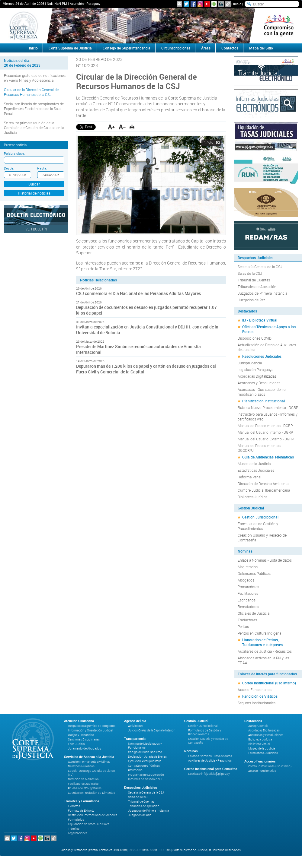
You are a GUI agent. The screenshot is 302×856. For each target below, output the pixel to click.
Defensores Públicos (254, 573)
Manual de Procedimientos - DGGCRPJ (260, 448)
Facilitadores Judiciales (83, 784)
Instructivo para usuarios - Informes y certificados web (267, 416)
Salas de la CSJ (250, 273)
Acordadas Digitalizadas (257, 376)
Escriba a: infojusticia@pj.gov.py (209, 774)
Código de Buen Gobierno (145, 752)
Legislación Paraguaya (255, 369)
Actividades (135, 726)
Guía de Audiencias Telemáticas (268, 457)
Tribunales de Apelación (257, 286)
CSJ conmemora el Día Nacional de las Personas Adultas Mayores (138, 293)
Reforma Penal (249, 476)
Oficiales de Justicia (253, 613)
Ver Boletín (36, 229)
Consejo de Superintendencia (126, 48)
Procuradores (248, 586)
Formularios (76, 820)
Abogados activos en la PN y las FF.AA (263, 660)
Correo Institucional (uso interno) (269, 682)
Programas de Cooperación (146, 775)
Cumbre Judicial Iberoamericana (264, 490)
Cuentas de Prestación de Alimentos (91, 793)
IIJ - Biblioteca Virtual (259, 320)
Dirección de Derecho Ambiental (263, 483)
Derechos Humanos (81, 766)
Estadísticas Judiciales (256, 470)
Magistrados (248, 566)
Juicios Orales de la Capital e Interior (151, 730)
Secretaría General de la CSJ (260, 266)
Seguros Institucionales (256, 702)
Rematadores (248, 606)
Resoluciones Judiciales (261, 356)
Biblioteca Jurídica (252, 496)
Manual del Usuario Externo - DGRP (266, 438)
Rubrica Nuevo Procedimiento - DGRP (268, 407)
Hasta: (42, 168)
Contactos (229, 48)
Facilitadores (248, 593)
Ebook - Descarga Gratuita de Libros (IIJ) (91, 773)
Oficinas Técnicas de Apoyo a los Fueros (269, 329)
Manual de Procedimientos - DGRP (265, 425)
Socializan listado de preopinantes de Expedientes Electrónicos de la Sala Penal (34, 108)
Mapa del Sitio (261, 48)
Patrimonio (135, 770)
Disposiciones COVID (254, 338)
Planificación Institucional (263, 400)
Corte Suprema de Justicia (70, 48)
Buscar (34, 184)
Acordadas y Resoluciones (259, 382)
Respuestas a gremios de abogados (91, 726)
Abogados (246, 580)
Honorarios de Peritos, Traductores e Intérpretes (262, 642)
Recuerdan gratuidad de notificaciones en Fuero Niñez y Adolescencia (35, 78)
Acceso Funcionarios (254, 689)
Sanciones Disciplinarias (84, 739)
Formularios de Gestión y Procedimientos (258, 526)
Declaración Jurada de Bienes (147, 757)
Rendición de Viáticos (260, 696)
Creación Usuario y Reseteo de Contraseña (262, 537)
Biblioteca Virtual (259, 744)
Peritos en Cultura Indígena (259, 633)
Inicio (237, 4)
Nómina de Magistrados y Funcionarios (145, 746)
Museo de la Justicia (254, 463)
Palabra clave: (14, 153)
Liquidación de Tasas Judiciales (88, 824)
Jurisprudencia (250, 362)
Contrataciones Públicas (144, 766)
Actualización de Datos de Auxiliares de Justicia (267, 347)
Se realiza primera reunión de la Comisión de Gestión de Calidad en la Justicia (34, 127)
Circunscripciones (175, 48)
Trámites (73, 829)
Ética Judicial (76, 744)
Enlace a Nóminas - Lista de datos (265, 560)
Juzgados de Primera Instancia (262, 293)
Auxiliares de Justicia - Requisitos (265, 651)
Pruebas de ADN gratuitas (84, 788)
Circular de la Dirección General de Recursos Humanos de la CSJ (31, 92)
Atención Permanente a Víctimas (89, 762)
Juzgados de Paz (251, 299)
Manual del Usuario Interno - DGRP (265, 432)
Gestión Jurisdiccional (260, 517)
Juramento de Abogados (84, 748)
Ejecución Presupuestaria (144, 761)
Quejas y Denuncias (81, 735)
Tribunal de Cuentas (254, 279)
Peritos (243, 626)
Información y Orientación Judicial (90, 730)
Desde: (9, 168)
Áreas (205, 48)
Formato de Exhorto (81, 811)
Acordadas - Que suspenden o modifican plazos (262, 392)
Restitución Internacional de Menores (92, 815)
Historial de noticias (34, 193)
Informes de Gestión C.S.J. (145, 779)
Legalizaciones (77, 833)
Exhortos (74, 806)
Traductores (247, 619)
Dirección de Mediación (83, 779)
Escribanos (246, 600)
